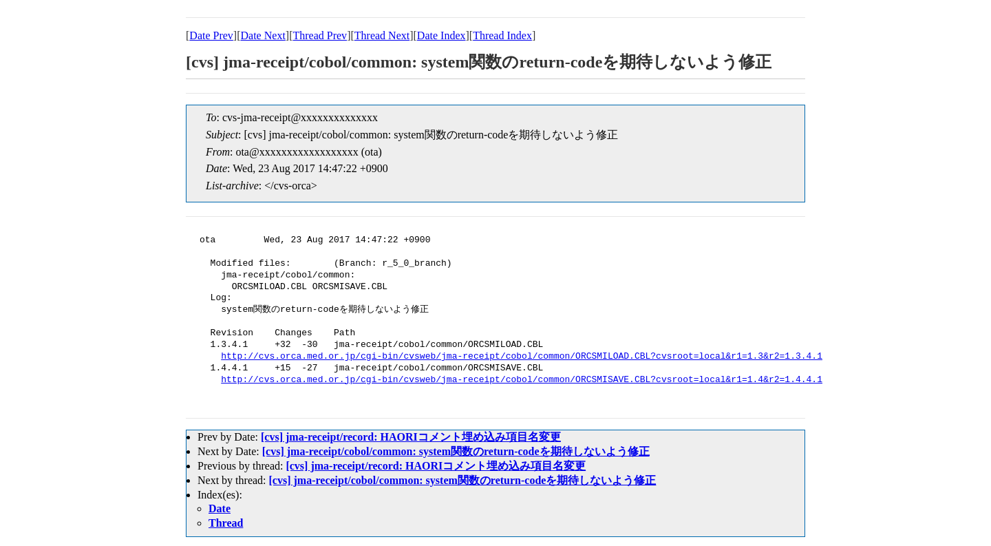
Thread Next (381, 35)
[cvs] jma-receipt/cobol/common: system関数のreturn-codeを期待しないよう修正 (456, 451)
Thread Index (502, 35)
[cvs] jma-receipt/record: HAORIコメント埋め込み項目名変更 (411, 437)
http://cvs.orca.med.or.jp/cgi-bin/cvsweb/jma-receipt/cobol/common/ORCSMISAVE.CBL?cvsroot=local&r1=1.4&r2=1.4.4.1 (521, 380)
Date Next (263, 35)
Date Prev (211, 35)
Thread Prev (319, 35)
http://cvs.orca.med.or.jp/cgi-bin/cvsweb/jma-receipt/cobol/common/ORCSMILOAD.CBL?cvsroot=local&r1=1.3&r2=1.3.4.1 (521, 356)
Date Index (441, 35)
